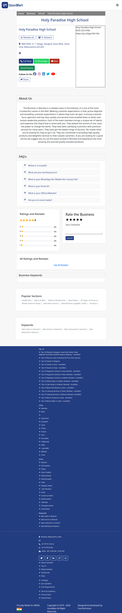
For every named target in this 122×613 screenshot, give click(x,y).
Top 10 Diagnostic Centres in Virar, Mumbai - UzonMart (59, 371)
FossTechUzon (84, 608)
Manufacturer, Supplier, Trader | (74, 303)
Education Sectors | (52, 303)
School (41, 13)
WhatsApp (41, 61)
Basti (42, 412)
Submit (70, 238)
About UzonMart (46, 563)
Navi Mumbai (45, 489)
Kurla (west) (44, 466)
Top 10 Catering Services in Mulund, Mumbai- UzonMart (60, 394)
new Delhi (44, 448)
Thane (42, 428)
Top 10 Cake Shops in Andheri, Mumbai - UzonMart (58, 384)
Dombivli (43, 422)
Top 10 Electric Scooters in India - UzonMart (55, 398)
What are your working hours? (40, 172)
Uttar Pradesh (45, 472)
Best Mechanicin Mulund (49, 526)
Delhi (42, 445)
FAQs (42, 576)
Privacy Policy (45, 595)
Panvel (42, 432)
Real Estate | (73, 300)
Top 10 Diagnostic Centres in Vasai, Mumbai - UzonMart (60, 374)
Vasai (42, 425)
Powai (42, 469)
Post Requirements (47, 587)
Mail (54, 61)
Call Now (26, 61)
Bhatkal (43, 452)
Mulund (43, 462)
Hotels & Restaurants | (57, 300)
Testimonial (44, 573)
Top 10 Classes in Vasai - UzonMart (52, 368)
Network (45, 37)
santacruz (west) (46, 496)
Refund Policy (45, 598)
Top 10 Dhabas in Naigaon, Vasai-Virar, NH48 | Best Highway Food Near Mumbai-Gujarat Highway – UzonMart (59, 353)
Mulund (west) (45, 479)
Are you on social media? (38, 199)
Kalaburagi (44, 442)
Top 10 (42, 566)
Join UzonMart (45, 584)
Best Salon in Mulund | (31, 329)
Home (21, 13)
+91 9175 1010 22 (47, 544)
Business (31, 13)
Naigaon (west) (45, 486)
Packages (43, 580)
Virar (42, 435)
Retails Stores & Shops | (32, 303)
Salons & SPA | (40, 300)
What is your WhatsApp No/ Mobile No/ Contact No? (51, 179)
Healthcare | (27, 300)
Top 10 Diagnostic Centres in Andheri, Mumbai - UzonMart (61, 378)
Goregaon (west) (46, 506)
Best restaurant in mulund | (76, 329)
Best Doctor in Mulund (48, 519)
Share (25, 79)
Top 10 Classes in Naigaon (49, 361)
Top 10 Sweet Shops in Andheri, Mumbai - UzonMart (58, 381)
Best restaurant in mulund (49, 523)
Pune (42, 455)
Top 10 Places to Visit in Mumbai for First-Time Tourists (59, 358)
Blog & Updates (45, 569)
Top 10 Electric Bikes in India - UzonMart (54, 401)
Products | (94, 303)
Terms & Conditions (47, 591)
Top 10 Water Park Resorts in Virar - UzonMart (56, 388)
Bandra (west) (45, 499)
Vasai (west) (44, 509)
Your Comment (73, 224)
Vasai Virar (44, 418)
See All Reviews (61, 265)
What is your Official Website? (40, 192)
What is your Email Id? (36, 185)
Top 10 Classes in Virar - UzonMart (52, 364)
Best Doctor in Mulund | (53, 329)
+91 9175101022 (47, 547)
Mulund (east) (45, 476)
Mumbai (43, 408)
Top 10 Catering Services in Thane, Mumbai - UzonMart (60, 391)
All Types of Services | (90, 300)
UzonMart (52, 608)
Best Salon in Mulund (47, 516)
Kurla (42, 492)
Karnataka (44, 438)
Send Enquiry (27, 68)
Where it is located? (35, 165)
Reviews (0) (27, 37)
